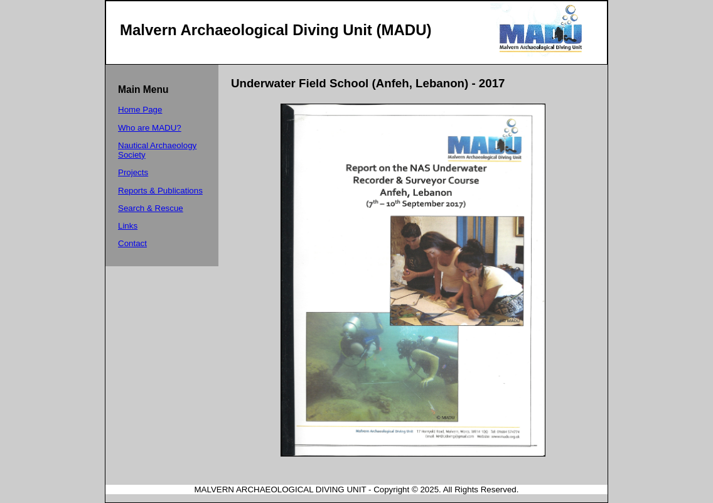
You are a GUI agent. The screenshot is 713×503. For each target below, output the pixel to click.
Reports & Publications (160, 190)
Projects (133, 172)
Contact (132, 243)
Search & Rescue (150, 208)
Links (127, 225)
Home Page (140, 109)
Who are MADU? (149, 128)
